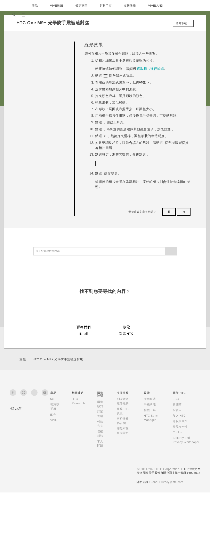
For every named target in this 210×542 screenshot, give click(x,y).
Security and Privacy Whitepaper (181, 491)
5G (52, 448)
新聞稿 (176, 453)
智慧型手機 (53, 457)
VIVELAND (157, 5)
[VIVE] (43, 14)
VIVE (54, 473)
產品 (35, 5)
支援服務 (131, 5)
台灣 (18, 457)
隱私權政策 (179, 470)
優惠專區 (82, 5)
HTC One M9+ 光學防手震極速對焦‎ (57, 408)
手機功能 (149, 453)
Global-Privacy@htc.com (166, 531)
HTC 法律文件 (190, 518)
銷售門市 (107, 5)
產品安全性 (179, 475)
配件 (53, 467)
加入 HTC (178, 464)
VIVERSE (57, 5)
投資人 (176, 459)
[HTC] (14, 5)
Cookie (177, 481)
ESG (175, 448)
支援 (22, 408)
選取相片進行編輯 (150, 68)
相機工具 (149, 459)
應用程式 (149, 448)
